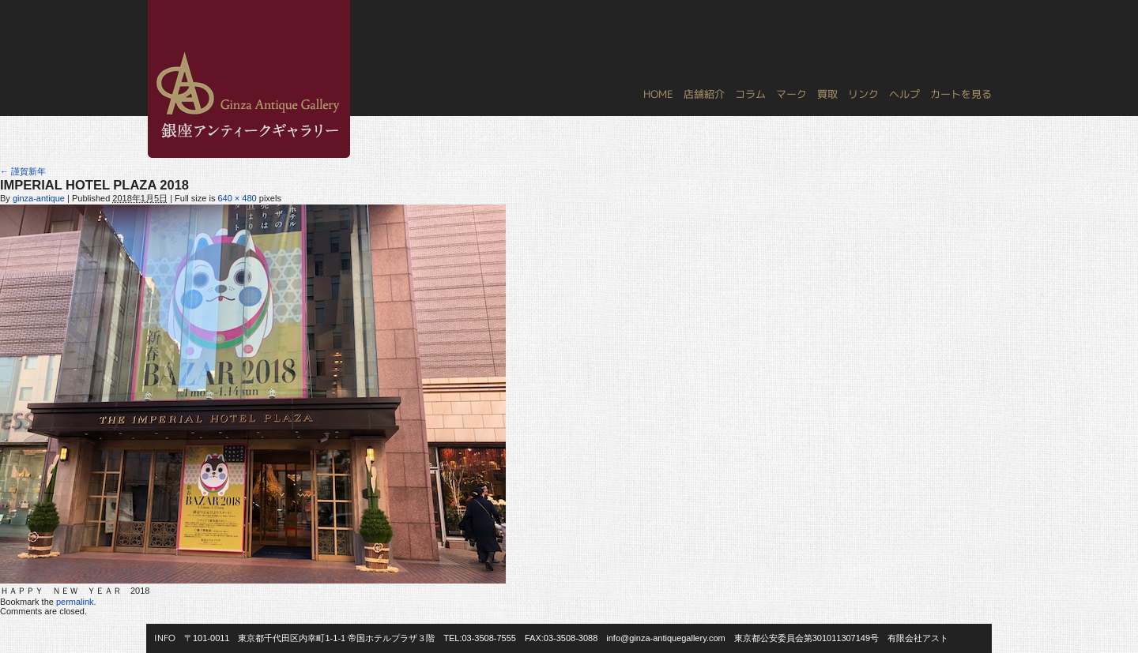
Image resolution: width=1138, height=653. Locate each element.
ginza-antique (39, 198)
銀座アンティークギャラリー (158, 1)
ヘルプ (904, 94)
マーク (791, 94)
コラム (750, 94)
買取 (827, 94)
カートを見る (961, 94)
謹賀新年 (23, 171)
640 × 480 (236, 198)
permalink (75, 601)
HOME (658, 94)
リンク (863, 94)
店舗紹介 (704, 94)
